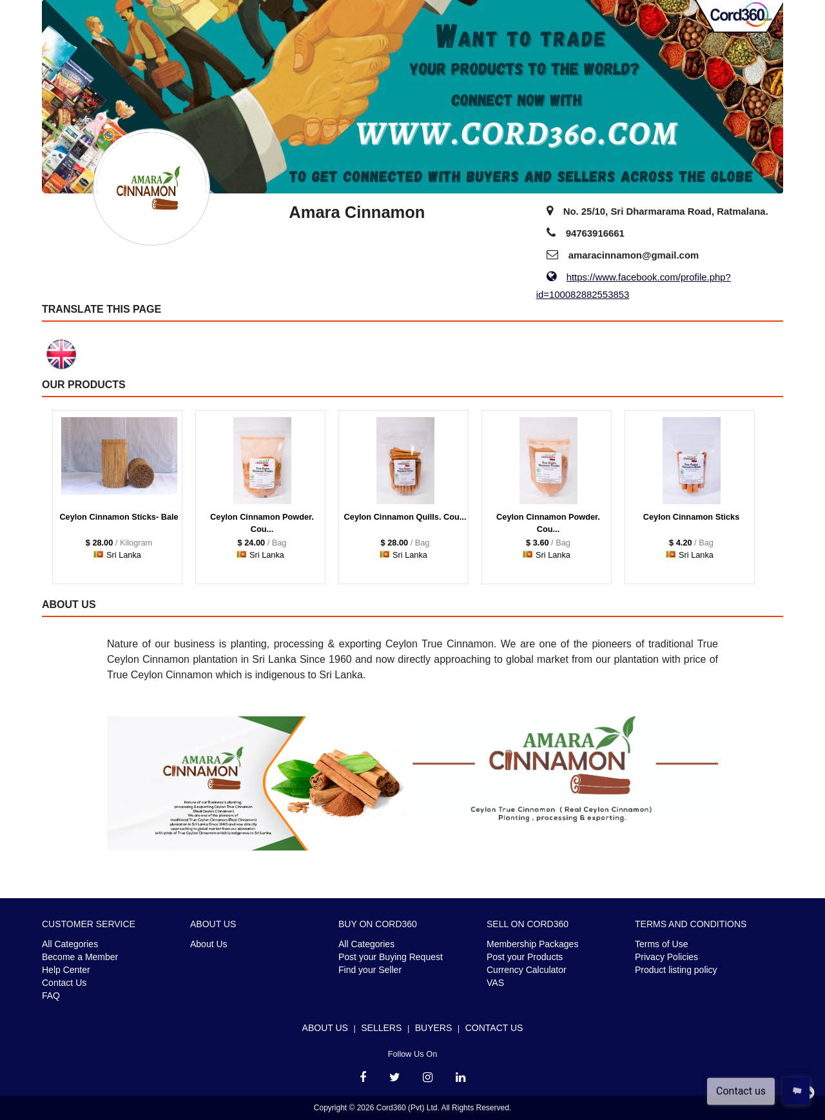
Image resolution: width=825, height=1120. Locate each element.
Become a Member (80, 957)
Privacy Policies (666, 957)
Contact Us (64, 983)
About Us (209, 944)
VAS (495, 983)
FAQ (51, 995)
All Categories (70, 944)
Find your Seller (370, 970)
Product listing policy (676, 970)
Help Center (66, 970)
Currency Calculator (527, 970)
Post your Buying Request (390, 957)
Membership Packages (532, 944)
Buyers (433, 1028)
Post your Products (525, 957)
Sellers (381, 1028)
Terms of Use (661, 944)
